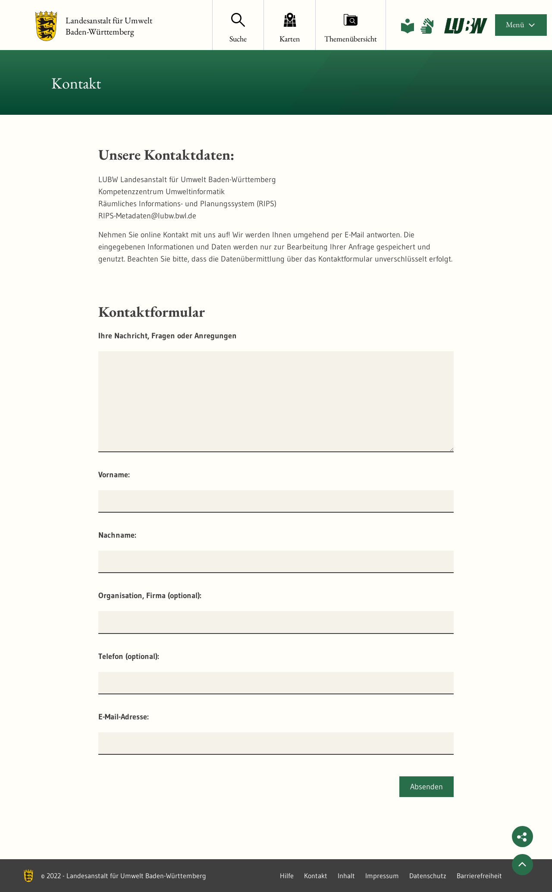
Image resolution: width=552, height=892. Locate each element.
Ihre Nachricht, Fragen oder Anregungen (167, 335)
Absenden (426, 786)
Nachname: (117, 535)
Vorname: (114, 474)
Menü (521, 24)
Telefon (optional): (128, 656)
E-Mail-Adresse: (123, 717)
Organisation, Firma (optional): (149, 595)
